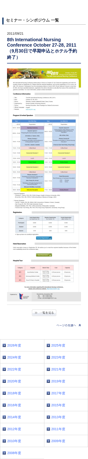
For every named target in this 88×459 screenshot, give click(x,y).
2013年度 (58, 417)
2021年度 (58, 369)
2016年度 (14, 405)
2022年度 (14, 369)
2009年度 (58, 441)
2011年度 (58, 429)
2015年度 (58, 405)
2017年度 (58, 393)
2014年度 (14, 417)
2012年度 (14, 429)
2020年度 (14, 381)
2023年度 (58, 357)
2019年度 (58, 381)
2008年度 (14, 453)
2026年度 (14, 345)
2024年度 (14, 357)
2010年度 (14, 441)
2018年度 (14, 393)
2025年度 (58, 345)
